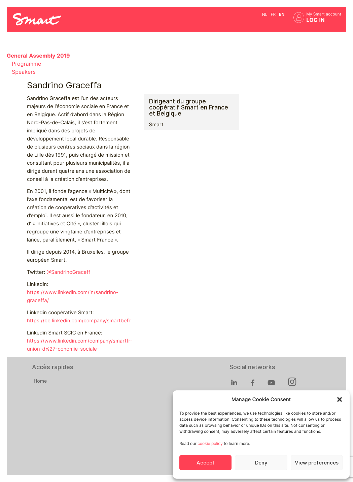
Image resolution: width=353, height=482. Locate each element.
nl (265, 14)
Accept (205, 463)
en (281, 14)
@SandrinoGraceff (68, 272)
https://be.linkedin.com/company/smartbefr (79, 321)
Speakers (24, 72)
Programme (26, 64)
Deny (261, 463)
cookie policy (210, 443)
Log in (315, 20)
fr (273, 14)
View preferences (317, 463)
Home (40, 381)
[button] (339, 399)
